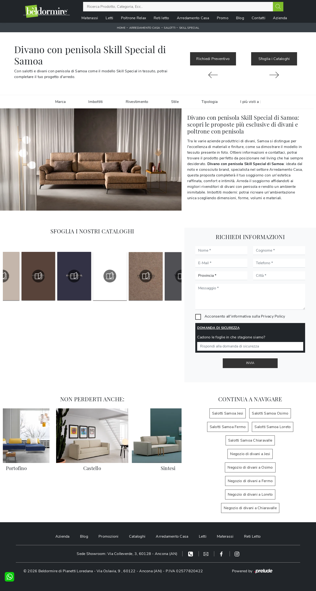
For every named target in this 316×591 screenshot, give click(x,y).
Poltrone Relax (133, 18)
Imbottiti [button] (95, 101)
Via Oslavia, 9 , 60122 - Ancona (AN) (129, 571)
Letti (109, 18)
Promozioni (108, 536)
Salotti (169, 28)
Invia (250, 363)
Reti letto (161, 18)
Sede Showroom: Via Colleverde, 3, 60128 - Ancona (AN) (127, 553)
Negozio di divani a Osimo (250, 467)
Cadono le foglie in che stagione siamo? (231, 337)
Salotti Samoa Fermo (228, 426)
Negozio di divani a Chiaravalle (250, 508)
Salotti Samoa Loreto (272, 426)
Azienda (280, 18)
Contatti (258, 18)
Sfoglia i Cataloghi (274, 58)
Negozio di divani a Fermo (250, 481)
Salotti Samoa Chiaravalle (250, 440)
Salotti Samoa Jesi (227, 413)
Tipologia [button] (209, 101)
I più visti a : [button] (250, 101)
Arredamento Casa (193, 18)
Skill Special (189, 28)
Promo (222, 18)
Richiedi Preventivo (213, 58)
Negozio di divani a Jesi (250, 454)
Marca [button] (60, 101)
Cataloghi (137, 536)
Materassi (89, 18)
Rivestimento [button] (137, 101)
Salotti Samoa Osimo (270, 413)
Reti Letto (252, 536)
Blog (240, 18)
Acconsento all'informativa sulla (245, 316)
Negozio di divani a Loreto (250, 494)
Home (121, 28)
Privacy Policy (273, 316)
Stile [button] (175, 101)
